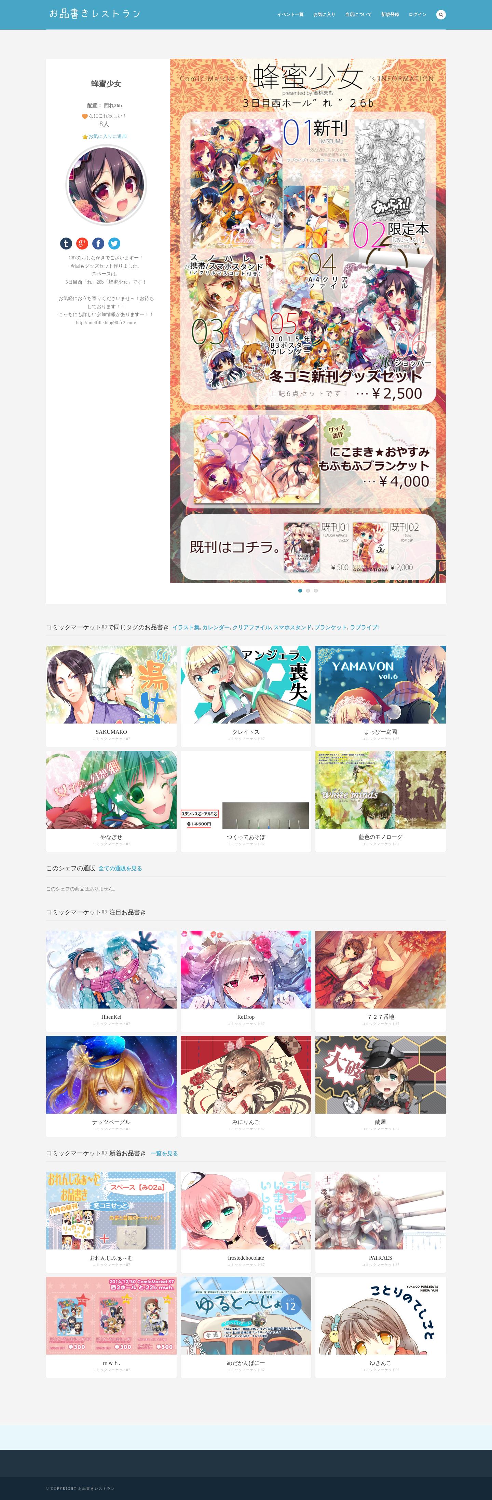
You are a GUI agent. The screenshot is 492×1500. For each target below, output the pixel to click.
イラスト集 (186, 627)
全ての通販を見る (120, 868)
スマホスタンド (292, 627)
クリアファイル (251, 627)
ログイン (417, 14)
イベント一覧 (290, 14)
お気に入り (324, 14)
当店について (358, 14)
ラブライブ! (364, 627)
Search (441, 14)
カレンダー (216, 627)
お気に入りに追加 (107, 136)
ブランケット (330, 627)
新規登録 (390, 14)
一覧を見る (164, 1153)
